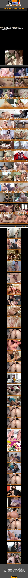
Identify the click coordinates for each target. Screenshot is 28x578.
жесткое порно (4, 29)
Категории (9, 5)
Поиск (13, 5)
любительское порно (7, 28)
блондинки (15, 28)
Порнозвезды (18, 5)
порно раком (20, 28)
